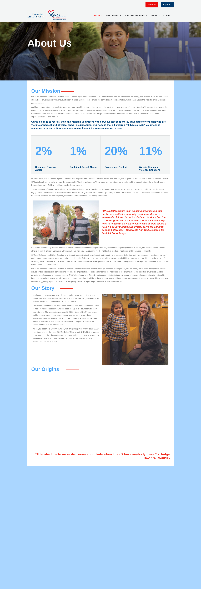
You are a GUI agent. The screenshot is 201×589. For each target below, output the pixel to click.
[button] (151, 4)
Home (98, 15)
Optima (167, 4)
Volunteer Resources (136, 15)
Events (155, 15)
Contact (167, 15)
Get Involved (113, 15)
